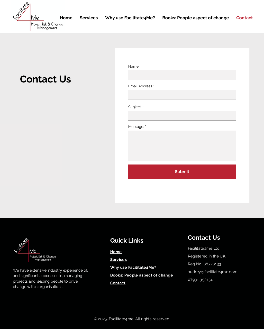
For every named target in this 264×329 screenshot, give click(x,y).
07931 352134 (200, 279)
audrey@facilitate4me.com (213, 271)
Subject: (135, 107)
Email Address (140, 86)
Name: (134, 66)
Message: (136, 127)
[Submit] (182, 171)
